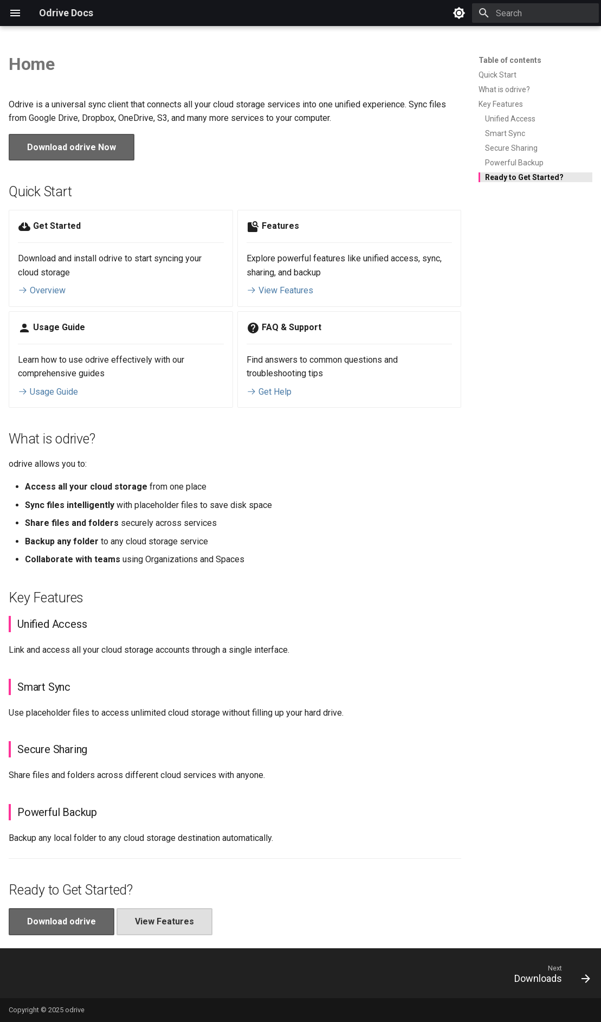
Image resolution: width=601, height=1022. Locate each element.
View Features (280, 290)
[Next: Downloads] (549, 976)
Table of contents (510, 60)
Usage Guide (48, 392)
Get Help (269, 392)
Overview (42, 290)
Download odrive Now (71, 147)
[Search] (535, 13)
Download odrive (61, 921)
